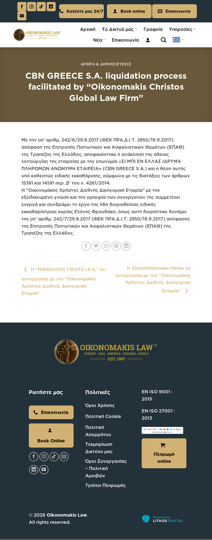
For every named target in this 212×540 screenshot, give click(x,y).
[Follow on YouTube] (21, 15)
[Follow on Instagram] (31, 6)
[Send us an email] (64, 456)
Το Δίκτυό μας (119, 29)
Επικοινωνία (125, 39)
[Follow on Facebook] (21, 6)
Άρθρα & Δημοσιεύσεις (106, 64)
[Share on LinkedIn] (126, 246)
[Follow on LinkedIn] (51, 6)
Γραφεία (153, 29)
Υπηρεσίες (182, 29)
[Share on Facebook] (86, 246)
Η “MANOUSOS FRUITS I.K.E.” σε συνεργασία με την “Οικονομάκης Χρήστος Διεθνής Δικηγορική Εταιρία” (63, 281)
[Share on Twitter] (96, 246)
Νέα (99, 39)
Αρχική (87, 29)
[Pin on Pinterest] (116, 246)
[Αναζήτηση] (163, 40)
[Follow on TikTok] (41, 6)
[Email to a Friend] (106, 246)
